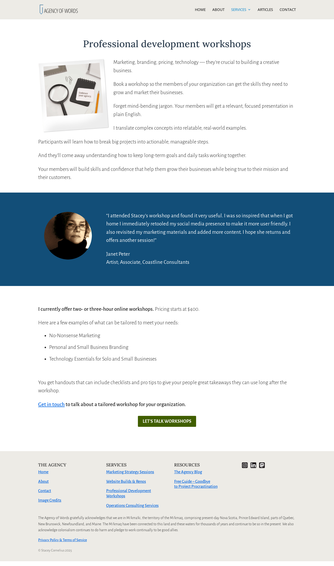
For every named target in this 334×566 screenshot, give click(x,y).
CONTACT (288, 10)
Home (43, 472)
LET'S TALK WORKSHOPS (167, 421)
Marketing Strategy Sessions (130, 472)
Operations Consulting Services (132, 506)
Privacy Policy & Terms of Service (62, 540)
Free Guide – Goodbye (192, 481)
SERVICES (238, 10)
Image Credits (49, 500)
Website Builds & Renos (126, 481)
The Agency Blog (188, 472)
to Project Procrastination (196, 486)
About (43, 481)
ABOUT (218, 10)
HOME (200, 10)
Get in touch (51, 404)
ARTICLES (265, 10)
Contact (44, 491)
